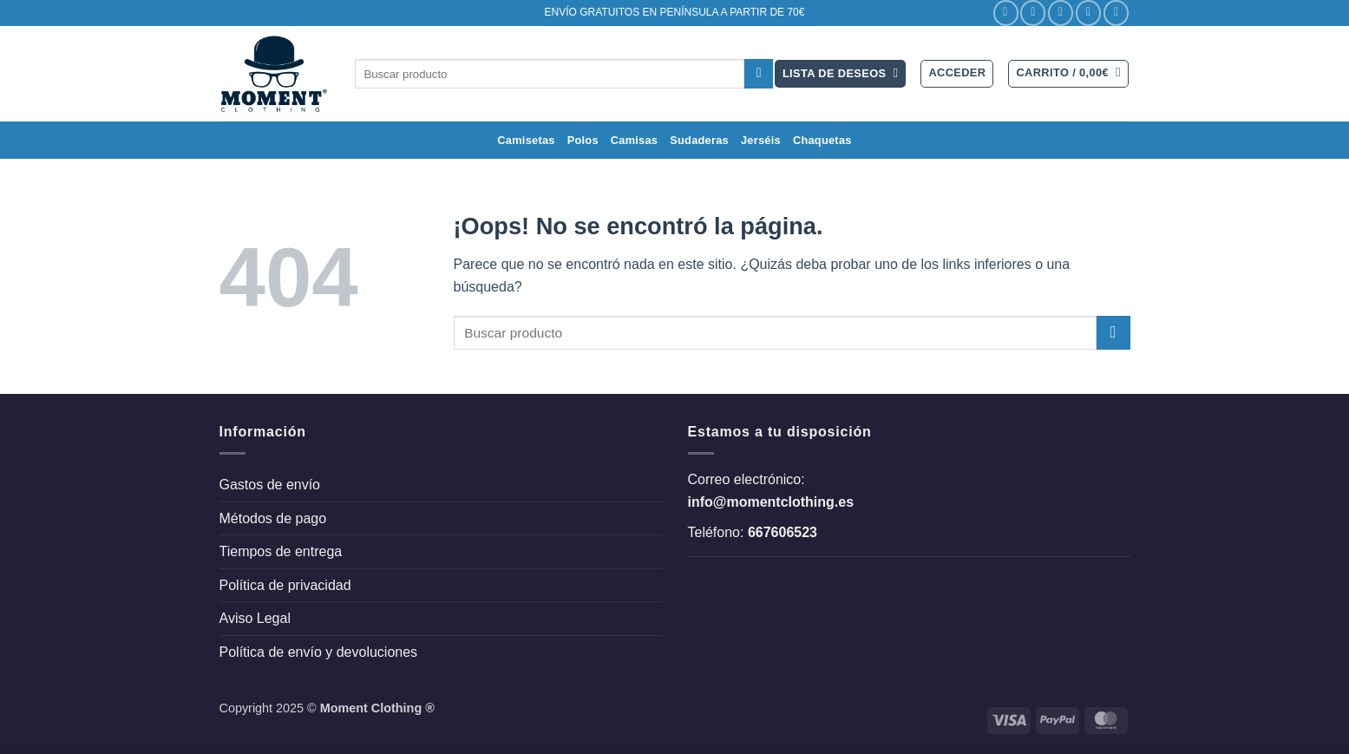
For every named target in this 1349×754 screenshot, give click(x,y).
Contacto (961, 12)
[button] (956, 74)
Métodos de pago (273, 518)
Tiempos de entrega (281, 551)
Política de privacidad (285, 585)
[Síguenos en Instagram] (1032, 12)
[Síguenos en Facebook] (1005, 12)
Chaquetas (822, 140)
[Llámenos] (1116, 12)
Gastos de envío (270, 484)
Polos (583, 140)
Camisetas (525, 140)
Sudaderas (699, 140)
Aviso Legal (255, 618)
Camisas (634, 140)
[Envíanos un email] (1088, 12)
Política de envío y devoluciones (318, 652)
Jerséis (761, 140)
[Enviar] (758, 74)
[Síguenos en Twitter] (1060, 12)
